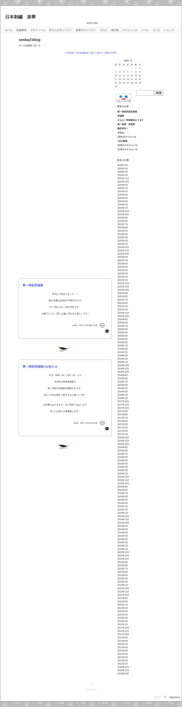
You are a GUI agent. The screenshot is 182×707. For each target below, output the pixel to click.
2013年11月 (123, 555)
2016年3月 (122, 467)
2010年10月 (123, 673)
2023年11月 (123, 211)
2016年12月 (123, 437)
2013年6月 (122, 572)
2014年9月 (122, 526)
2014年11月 (123, 519)
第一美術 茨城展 (126, 124)
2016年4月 (122, 463)
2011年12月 (123, 627)
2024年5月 (122, 195)
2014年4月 (122, 539)
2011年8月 (122, 641)
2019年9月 (122, 339)
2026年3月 (122, 165)
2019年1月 (122, 362)
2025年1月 (122, 175)
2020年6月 (122, 329)
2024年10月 (123, 181)
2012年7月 (122, 605)
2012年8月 (122, 601)
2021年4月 (122, 306)
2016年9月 (122, 447)
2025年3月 (122, 168)
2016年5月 (122, 460)
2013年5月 (122, 575)
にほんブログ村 (123, 101)
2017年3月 (122, 431)
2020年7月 (122, 326)
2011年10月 (123, 634)
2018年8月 (122, 378)
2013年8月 (122, 565)
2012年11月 (123, 591)
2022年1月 (122, 280)
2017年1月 (122, 434)
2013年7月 (122, 568)
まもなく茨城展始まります (130, 120)
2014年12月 (123, 516)
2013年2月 (122, 582)
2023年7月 (122, 224)
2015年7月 (122, 493)
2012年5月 (122, 611)
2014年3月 (122, 542)
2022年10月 (123, 254)
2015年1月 (122, 513)
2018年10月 (123, 372)
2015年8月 (122, 490)
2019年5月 (122, 352)
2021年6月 (122, 303)
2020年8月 (122, 322)
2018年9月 (122, 375)
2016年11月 (123, 441)
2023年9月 (122, 217)
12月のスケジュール (127, 145)
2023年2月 (122, 240)
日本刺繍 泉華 (20, 16)
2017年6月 (122, 421)
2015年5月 (122, 500)
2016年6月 (122, 457)
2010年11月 (123, 670)
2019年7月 (122, 345)
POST (88, 690)
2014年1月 (122, 549)
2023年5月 (122, 231)
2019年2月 (122, 359)
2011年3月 (122, 657)
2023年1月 (122, 244)
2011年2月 (122, 660)
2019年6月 (122, 349)
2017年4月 (122, 427)
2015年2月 (122, 509)
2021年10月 (123, 290)
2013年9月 (122, 562)
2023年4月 (122, 234)
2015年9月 (122, 486)
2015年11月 (123, 480)
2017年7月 (122, 418)
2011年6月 (122, 647)
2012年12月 (123, 588)
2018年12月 (123, 365)
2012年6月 (122, 608)
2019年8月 (122, 342)
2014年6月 (122, 532)
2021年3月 (122, 309)
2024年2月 (122, 204)
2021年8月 (122, 296)
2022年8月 (122, 257)
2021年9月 (122, 293)
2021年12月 (123, 283)
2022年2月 (122, 277)
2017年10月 (123, 408)
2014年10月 (123, 523)
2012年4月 (122, 614)
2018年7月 (122, 381)
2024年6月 (122, 191)
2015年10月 (123, 483)
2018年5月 (122, 388)
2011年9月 (122, 637)
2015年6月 (122, 496)
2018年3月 (122, 391)
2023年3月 (122, 237)
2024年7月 (122, 188)
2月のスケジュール (126, 137)
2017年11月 (123, 404)
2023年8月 (122, 221)
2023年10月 (123, 214)
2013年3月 (122, 578)
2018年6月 (122, 385)
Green (157, 697)
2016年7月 (122, 454)
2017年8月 (122, 414)
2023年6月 (122, 227)
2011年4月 (122, 654)
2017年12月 (123, 401)
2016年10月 (123, 444)
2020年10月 (123, 316)
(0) (104, 326)
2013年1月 (122, 585)
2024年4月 (122, 198)
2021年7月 (122, 299)
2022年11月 (123, 250)
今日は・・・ (123, 132)
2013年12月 (123, 552)
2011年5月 (122, 650)
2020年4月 (122, 336)
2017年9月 (122, 411)
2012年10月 (123, 595)
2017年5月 (122, 424)
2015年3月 (122, 506)
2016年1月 (122, 473)
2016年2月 (122, 470)
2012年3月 (122, 618)
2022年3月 (122, 273)
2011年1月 (122, 664)
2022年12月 (123, 247)
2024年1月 (122, 208)
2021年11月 (123, 286)
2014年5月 (122, 536)
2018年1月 (122, 398)
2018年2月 (122, 395)
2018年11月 (123, 368)
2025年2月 (122, 172)
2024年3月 (122, 201)
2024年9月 (122, 185)
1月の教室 (122, 141)
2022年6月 (122, 263)
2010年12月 (123, 667)
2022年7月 (122, 260)
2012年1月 (122, 624)
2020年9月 (122, 319)
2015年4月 (122, 503)
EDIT (94, 690)
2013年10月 (123, 559)
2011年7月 (122, 644)
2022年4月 (122, 270)
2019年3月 (122, 355)
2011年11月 (123, 631)
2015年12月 (123, 477)
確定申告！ (122, 128)
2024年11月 (123, 178)
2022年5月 (122, 267)
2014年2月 (122, 545)
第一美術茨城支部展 (127, 111)
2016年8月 (122, 450)
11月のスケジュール (127, 149)
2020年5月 (122, 332)
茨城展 (120, 116)
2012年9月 (122, 598)
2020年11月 (123, 313)
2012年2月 (122, 621)
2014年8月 (122, 529)
